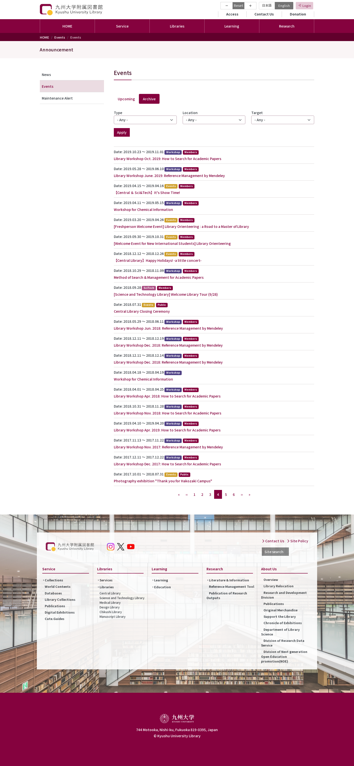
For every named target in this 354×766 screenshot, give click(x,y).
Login (306, 5)
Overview (271, 579)
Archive (149, 98)
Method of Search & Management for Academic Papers (159, 277)
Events (59, 37)
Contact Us (264, 14)
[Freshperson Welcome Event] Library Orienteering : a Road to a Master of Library (181, 226)
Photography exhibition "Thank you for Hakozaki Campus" (163, 480)
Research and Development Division (284, 595)
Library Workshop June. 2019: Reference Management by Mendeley (169, 175)
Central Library (110, 593)
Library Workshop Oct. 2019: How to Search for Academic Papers (167, 158)
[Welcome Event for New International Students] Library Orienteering (172, 243)
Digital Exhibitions (60, 612)
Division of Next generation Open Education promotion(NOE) (284, 656)
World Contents (58, 586)
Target (257, 112)
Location (190, 112)
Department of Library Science (280, 631)
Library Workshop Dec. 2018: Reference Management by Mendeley (168, 345)
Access (232, 14)
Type (118, 112)
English (284, 5)
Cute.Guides (54, 618)
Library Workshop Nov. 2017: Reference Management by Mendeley (168, 446)
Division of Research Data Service (282, 643)
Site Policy (297, 540)
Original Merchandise (280, 610)
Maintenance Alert (57, 98)
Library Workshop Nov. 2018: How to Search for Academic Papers (167, 413)
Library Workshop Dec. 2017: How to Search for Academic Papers (167, 463)
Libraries (107, 587)
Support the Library (280, 616)
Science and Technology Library (122, 598)
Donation (298, 14)
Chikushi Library (111, 612)
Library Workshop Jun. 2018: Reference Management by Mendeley (168, 328)
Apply (122, 132)
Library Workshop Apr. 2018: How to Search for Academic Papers (167, 396)
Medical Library (110, 602)
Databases (53, 593)
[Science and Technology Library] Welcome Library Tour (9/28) (166, 294)
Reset (238, 5)
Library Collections (60, 599)
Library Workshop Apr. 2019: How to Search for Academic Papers (167, 429)
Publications (55, 606)
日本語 (267, 5)
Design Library (110, 607)
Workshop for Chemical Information (143, 209)
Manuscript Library (113, 616)
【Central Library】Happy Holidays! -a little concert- (158, 260)
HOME (67, 26)
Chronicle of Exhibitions (283, 622)
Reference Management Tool (231, 586)
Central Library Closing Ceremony (142, 311)
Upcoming (126, 98)
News (46, 74)
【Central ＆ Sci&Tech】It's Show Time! (147, 192)
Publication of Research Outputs (226, 595)
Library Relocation (279, 586)
